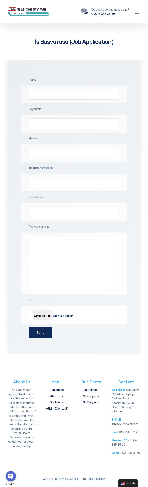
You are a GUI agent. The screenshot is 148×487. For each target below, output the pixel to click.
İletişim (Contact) (56, 408)
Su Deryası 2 (91, 396)
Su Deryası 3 (91, 402)
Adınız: (33, 79)
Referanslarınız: (39, 226)
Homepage (56, 390)
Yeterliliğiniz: (37, 197)
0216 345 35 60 (104, 14)
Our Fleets (56, 402)
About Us (56, 396)
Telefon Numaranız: (41, 168)
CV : (31, 300)
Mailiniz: (34, 138)
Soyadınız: (35, 109)
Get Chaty (10, 483)
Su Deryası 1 (91, 390)
